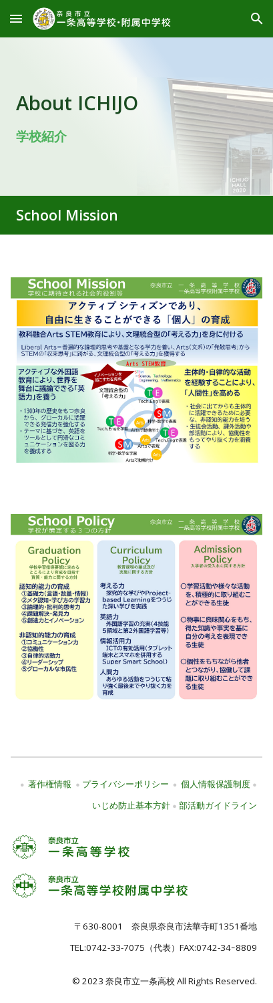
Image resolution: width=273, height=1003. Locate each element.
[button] (16, 18)
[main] (136, 116)
